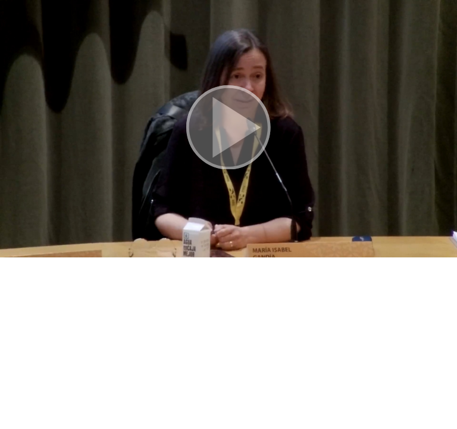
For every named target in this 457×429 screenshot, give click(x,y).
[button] (228, 128)
